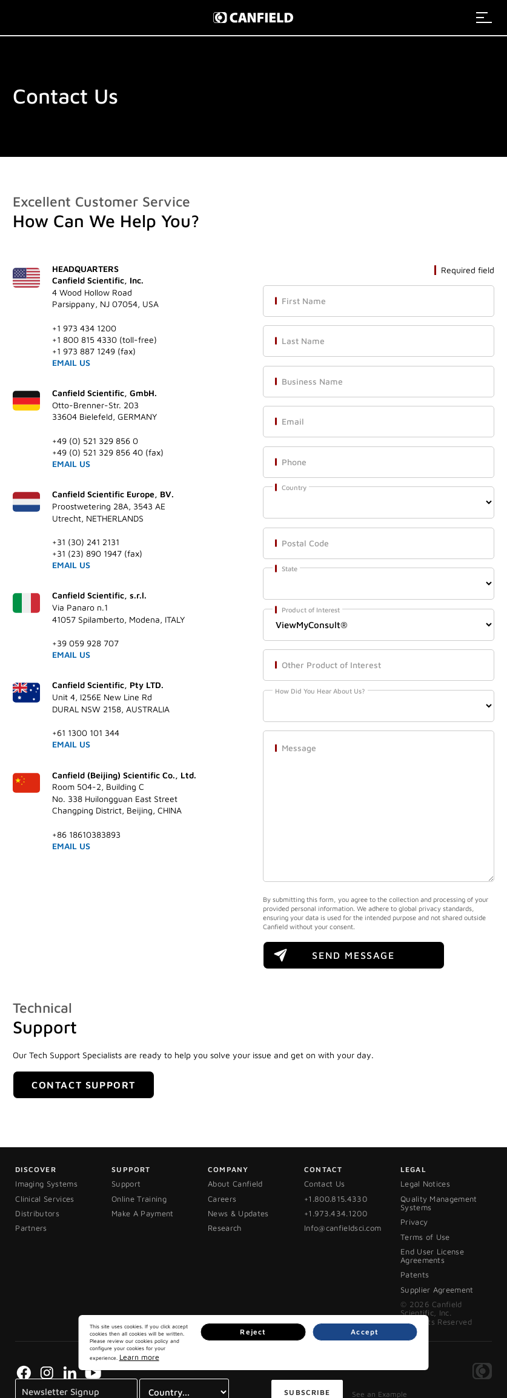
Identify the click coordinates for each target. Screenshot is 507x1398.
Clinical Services (45, 1199)
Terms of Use (425, 1237)
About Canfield (235, 1183)
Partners (31, 1228)
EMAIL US (71, 362)
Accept (399, 1354)
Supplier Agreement (437, 1289)
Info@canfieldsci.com (343, 1228)
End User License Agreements (432, 1256)
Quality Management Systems (438, 1203)
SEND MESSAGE (353, 955)
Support (126, 1183)
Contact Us (324, 1183)
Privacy (414, 1222)
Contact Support (83, 1084)
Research (225, 1228)
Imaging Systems (46, 1183)
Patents (414, 1274)
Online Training (139, 1199)
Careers (222, 1199)
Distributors (37, 1213)
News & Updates (238, 1213)
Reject (359, 1354)
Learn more (257, 1359)
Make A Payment (142, 1213)
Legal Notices (425, 1183)
